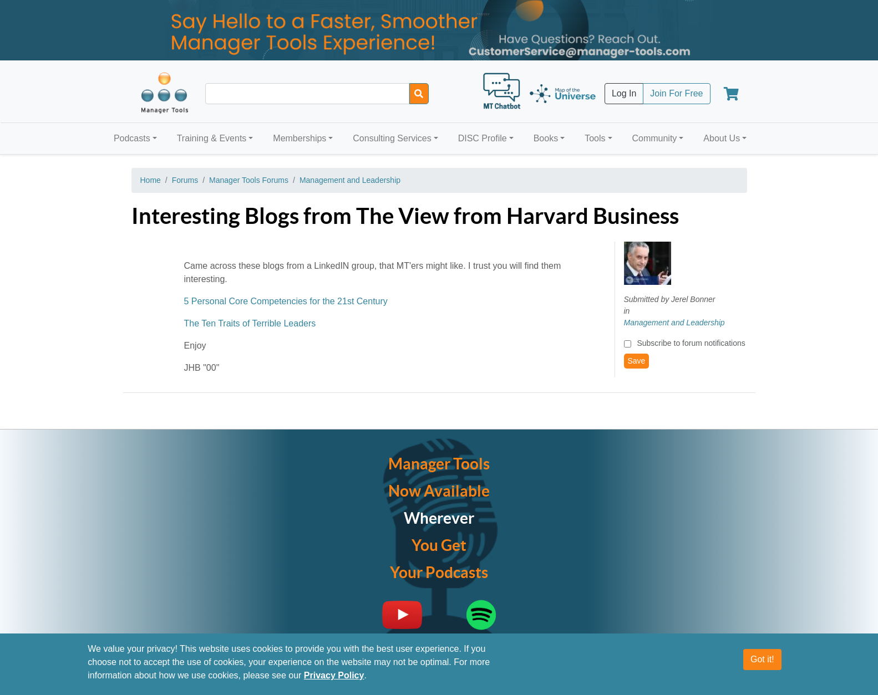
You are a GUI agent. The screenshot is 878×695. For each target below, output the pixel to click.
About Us (721, 138)
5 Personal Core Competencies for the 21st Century (286, 301)
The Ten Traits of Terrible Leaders (250, 323)
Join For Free (676, 93)
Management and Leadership (350, 180)
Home (150, 180)
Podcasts (132, 138)
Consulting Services (392, 138)
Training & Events (212, 138)
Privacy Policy (334, 675)
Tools (595, 138)
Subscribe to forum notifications (691, 343)
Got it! (762, 659)
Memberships (299, 138)
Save (637, 360)
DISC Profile (482, 138)
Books (546, 138)
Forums (185, 180)
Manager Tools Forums (248, 180)
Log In (624, 93)
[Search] (419, 93)
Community (654, 138)
